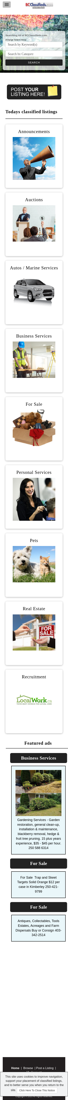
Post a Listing (44, 1068)
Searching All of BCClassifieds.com (26, 35)
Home (15, 1068)
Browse (28, 1068)
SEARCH (34, 62)
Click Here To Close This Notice (37, 1090)
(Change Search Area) (15, 40)
